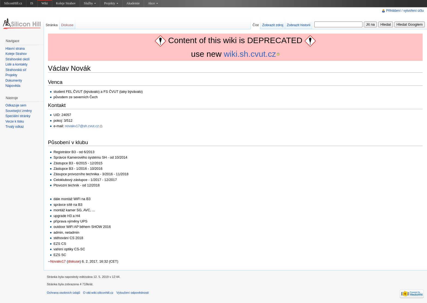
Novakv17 (58, 261)
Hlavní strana (15, 48)
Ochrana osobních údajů (63, 292)
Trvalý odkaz (14, 127)
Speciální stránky (17, 116)
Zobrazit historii (298, 25)
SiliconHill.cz (13, 3)
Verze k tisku (14, 121)
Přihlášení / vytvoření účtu (405, 11)
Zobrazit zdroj (272, 25)
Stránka (51, 25)
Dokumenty (13, 80)
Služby (90, 3)
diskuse (74, 261)
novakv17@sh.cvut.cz (82, 126)
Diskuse (67, 25)
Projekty (111, 3)
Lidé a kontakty (16, 64)
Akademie (133, 3)
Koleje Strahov (66, 3)
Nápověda (12, 86)
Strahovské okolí (17, 59)
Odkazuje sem (15, 105)
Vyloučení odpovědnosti (133, 292)
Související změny (18, 111)
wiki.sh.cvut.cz (250, 53)
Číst (255, 25)
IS (31, 3)
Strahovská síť (15, 70)
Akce (153, 3)
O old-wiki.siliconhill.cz (98, 292)
